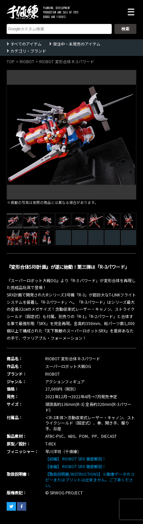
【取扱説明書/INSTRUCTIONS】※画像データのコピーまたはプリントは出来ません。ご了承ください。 (89, 479)
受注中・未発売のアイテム (76, 44)
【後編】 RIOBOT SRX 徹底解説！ (75, 466)
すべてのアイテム (26, 44)
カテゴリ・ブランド (28, 51)
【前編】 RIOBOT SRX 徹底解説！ (75, 458)
